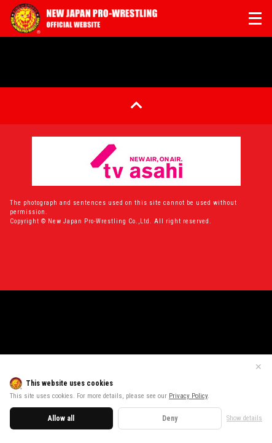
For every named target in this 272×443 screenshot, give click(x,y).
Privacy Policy (188, 396)
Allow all (61, 418)
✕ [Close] (258, 367)
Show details (244, 418)
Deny (169, 418)
